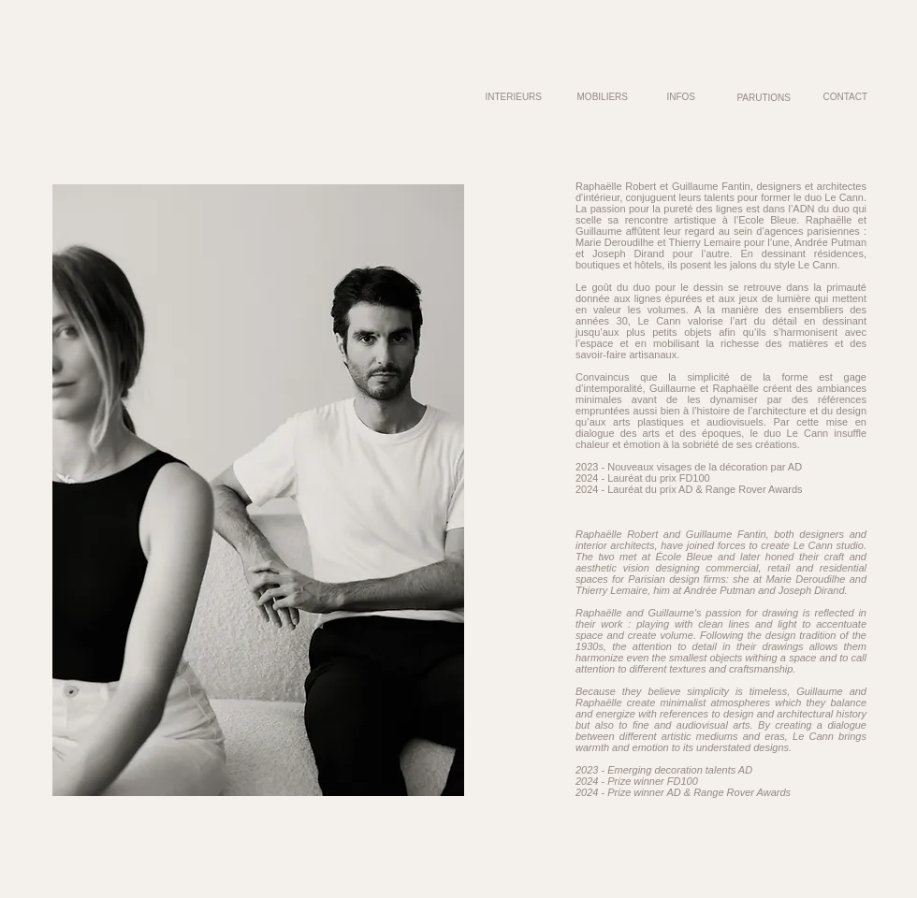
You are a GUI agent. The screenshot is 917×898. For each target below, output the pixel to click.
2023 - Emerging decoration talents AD (663, 769)
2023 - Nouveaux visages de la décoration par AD (688, 466)
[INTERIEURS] (491, 96)
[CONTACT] (839, 96)
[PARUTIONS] (763, 97)
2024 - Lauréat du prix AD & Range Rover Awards (689, 489)
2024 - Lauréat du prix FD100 (642, 478)
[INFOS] (680, 96)
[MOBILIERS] (600, 96)
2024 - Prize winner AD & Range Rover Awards (683, 792)
